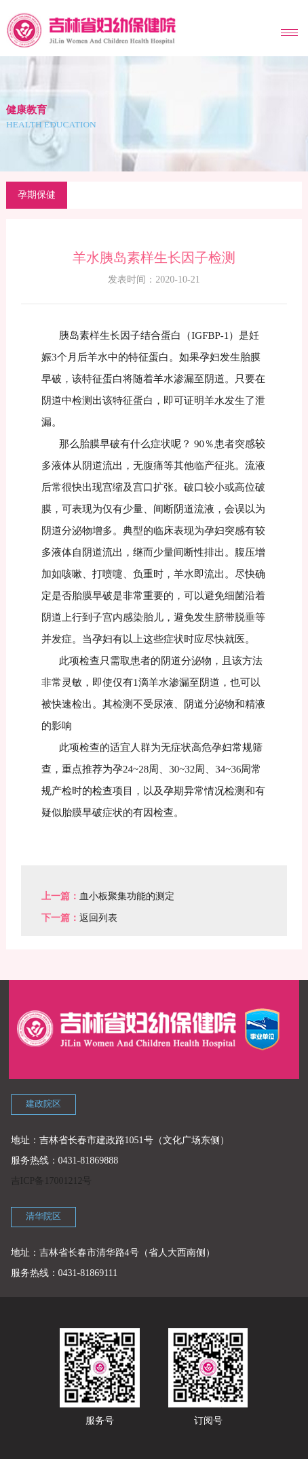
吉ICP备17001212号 (51, 1181)
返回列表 (98, 918)
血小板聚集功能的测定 (126, 896)
